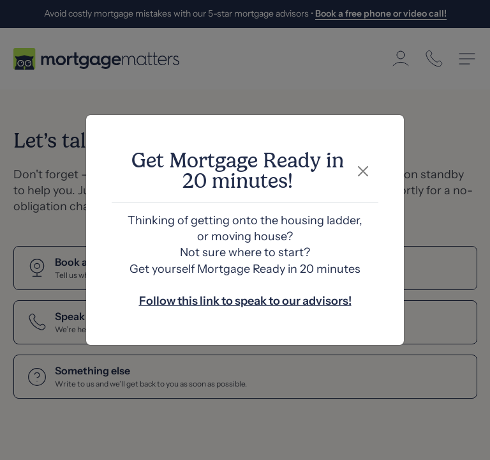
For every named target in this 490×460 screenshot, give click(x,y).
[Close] (363, 171)
